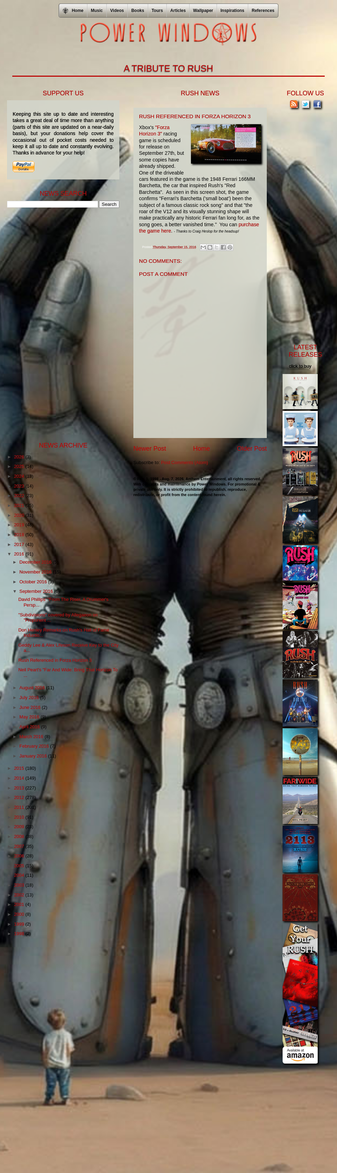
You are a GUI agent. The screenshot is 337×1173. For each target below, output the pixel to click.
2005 (19, 865)
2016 (19, 554)
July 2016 (29, 697)
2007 (19, 846)
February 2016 (34, 746)
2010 (19, 817)
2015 (19, 768)
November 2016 (36, 572)
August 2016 (32, 687)
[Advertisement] (59, 324)
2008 (19, 836)
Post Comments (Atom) (184, 462)
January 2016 (33, 756)
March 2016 (32, 736)
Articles (178, 10)
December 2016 (36, 562)
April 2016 (30, 726)
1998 (19, 933)
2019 (19, 524)
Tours (157, 10)
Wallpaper (203, 10)
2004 (19, 875)
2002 (19, 895)
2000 (19, 914)
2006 (19, 855)
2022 (19, 495)
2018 (19, 534)
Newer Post (149, 448)
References (263, 10)
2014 (19, 778)
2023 (19, 486)
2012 (19, 797)
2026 (19, 456)
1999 (19, 924)
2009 (19, 826)
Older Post (252, 448)
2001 (19, 904)
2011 (19, 807)
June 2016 (30, 707)
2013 (19, 788)
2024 (19, 476)
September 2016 (36, 591)
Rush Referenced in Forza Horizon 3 (55, 660)
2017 (19, 544)
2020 (19, 515)
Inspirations (232, 10)
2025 (19, 466)
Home (201, 448)
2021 (19, 505)
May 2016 (29, 716)
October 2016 (33, 581)
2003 (19, 885)
